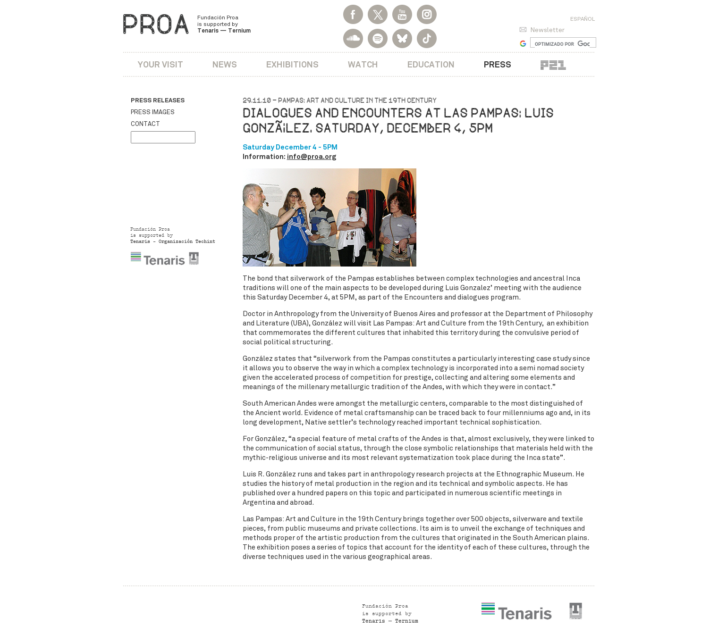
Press (497, 64)
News (224, 64)
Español (582, 19)
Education (431, 64)
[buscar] (562, 44)
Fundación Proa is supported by (224, 24)
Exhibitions (292, 64)
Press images (153, 112)
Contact (145, 124)
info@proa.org (311, 156)
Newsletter (547, 30)
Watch (363, 64)
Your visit (160, 64)
